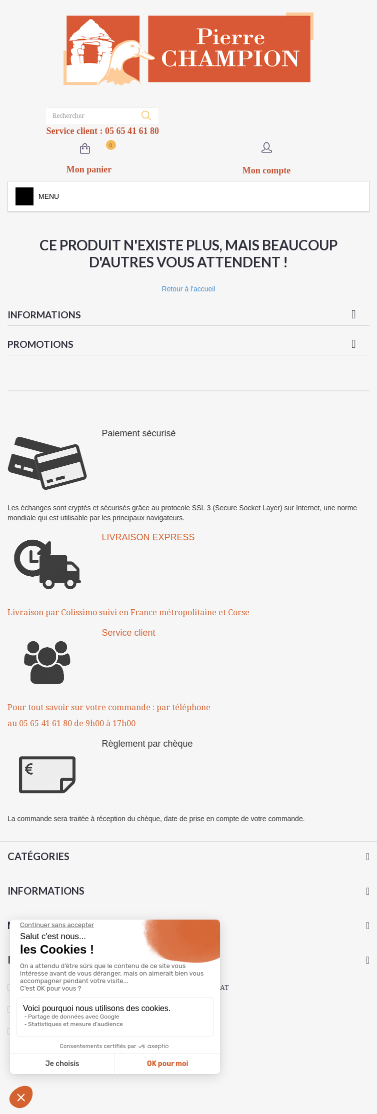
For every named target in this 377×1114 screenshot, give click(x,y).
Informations (44, 314)
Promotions (41, 344)
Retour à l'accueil (189, 289)
